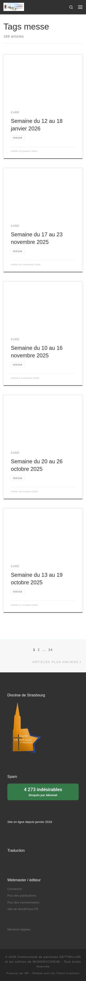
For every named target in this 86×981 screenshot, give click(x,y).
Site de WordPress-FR (22, 909)
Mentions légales (19, 929)
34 (50, 650)
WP (27, 973)
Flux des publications (21, 895)
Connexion (14, 889)
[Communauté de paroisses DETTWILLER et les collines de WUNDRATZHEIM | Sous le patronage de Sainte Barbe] (13, 6)
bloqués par (43, 791)
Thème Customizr (68, 973)
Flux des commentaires (23, 902)
